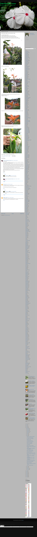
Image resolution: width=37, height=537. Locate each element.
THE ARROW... (28, 444)
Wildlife (26, 368)
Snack (26, 325)
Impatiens (26, 214)
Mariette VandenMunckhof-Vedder (7, 160)
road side (26, 310)
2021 (27, 426)
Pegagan (26, 272)
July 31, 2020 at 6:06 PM (10, 197)
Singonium (26, 324)
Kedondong (26, 230)
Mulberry (26, 255)
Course (26, 144)
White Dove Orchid (27, 366)
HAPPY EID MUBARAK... (30, 443)
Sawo (26, 321)
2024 (27, 424)
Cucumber (26, 148)
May (27, 435)
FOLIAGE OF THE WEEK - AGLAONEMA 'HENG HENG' (32, 418)
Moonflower (26, 250)
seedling (26, 323)
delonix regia (26, 154)
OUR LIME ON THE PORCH (30, 441)
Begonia (26, 85)
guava (26, 204)
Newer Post (3, 213)
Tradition (26, 347)
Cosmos (26, 142)
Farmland (26, 177)
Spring (26, 332)
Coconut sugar (27, 131)
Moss (26, 253)
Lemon (26, 236)
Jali (25, 218)
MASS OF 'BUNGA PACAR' (30, 465)
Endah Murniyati (7, 175)
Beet (26, 84)
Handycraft (26, 206)
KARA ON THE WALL (29, 462)
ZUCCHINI (26, 373)
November (28, 429)
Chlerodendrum (27, 120)
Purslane (26, 298)
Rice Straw (26, 308)
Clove (26, 125)
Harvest (26, 207)
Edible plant (26, 167)
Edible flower (26, 166)
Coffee (26, 133)
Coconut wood (27, 132)
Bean (26, 83)
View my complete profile (32, 34)
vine (25, 361)
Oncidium (26, 260)
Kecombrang (26, 229)
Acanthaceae (26, 52)
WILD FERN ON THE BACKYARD (31, 460)
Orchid (26, 261)
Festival (26, 182)
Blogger (23, 520)
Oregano (26, 262)
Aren (26, 65)
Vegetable (26, 355)
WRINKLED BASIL (31, 399)
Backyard (26, 74)
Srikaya (26, 333)
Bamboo (26, 77)
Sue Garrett (4, 184)
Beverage (26, 88)
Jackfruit (26, 217)
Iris (25, 215)
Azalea (26, 73)
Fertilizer (26, 181)
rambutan (26, 302)
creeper (26, 145)
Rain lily (26, 300)
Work (26, 370)
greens (26, 202)
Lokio (26, 239)
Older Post (22, 213)
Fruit (25, 190)
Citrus (26, 124)
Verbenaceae (27, 357)
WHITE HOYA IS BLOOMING (30, 445)
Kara (26, 226)
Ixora (26, 216)
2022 (27, 425)
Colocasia (26, 136)
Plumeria (26, 288)
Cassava (26, 107)
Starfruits (26, 334)
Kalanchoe (26, 224)
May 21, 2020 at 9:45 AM (15, 160)
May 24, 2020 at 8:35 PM (13, 191)
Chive (26, 118)
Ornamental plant (27, 263)
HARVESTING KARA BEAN (30, 461)
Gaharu (26, 192)
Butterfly (26, 99)
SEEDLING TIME (29, 439)
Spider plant (26, 331)
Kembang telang (27, 231)
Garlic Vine (26, 194)
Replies (5, 174)
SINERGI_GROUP (5, 197)
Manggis (26, 243)
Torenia (26, 344)
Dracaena (26, 159)
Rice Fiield (26, 307)
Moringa (26, 251)
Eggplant (26, 168)
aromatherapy (27, 66)
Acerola (26, 53)
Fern (26, 180)
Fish (25, 184)
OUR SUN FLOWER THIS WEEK (31, 436)
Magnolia (26, 242)
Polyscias (26, 289)
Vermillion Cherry (27, 358)
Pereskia (26, 277)
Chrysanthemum (27, 121)
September (28, 431)
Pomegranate (27, 290)
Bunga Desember (27, 97)
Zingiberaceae (27, 371)
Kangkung (26, 225)
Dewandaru (26, 156)
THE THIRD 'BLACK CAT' (30, 440)
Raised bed (26, 301)
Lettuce (26, 237)
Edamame (26, 165)
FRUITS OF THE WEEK (29, 442)
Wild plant (26, 367)
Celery (26, 111)
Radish (26, 299)
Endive (26, 170)
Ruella (26, 314)
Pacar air (26, 265)
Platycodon (26, 287)
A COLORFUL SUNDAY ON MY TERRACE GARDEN (32, 385)
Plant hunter (26, 285)
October (28, 430)
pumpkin (26, 296)
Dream (26, 160)
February (28, 468)
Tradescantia (26, 346)
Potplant (26, 295)
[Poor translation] (3, 525)
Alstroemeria (26, 59)
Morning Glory (27, 252)
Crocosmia (26, 147)
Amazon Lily (26, 62)
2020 (27, 427)
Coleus (26, 134)
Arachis (26, 64)
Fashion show (27, 178)
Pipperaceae (26, 284)
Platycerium (26, 286)
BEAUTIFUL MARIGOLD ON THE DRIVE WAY (32, 408)
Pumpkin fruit (26, 297)
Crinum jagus (27, 146)
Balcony (26, 76)
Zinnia (26, 372)
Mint (25, 249)
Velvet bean (26, 356)
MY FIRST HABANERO (31, 394)
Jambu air (26, 219)
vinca (26, 360)
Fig (25, 183)
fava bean (26, 179)
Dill (25, 158)
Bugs (26, 95)
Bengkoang (26, 86)
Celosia (26, 112)
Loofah (26, 241)
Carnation (26, 106)
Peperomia (26, 274)
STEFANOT (26, 335)
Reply (4, 172)
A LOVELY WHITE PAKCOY (30, 437)
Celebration (26, 110)
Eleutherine (26, 169)
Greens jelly (26, 203)
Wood (26, 369)
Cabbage (26, 100)
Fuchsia (26, 191)
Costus (26, 143)
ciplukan (26, 123)
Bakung (26, 75)
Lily (25, 238)
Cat (25, 108)
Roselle (26, 313)
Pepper (26, 275)
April (27, 466)
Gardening (26, 193)
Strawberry (26, 336)
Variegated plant (27, 354)
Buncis (26, 96)
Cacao (26, 101)
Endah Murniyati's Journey (8, 3)
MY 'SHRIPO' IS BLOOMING (30, 438)
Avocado (26, 72)
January (28, 469)
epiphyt (26, 172)
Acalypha (26, 51)
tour (25, 345)
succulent (26, 337)
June (27, 434)
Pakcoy (26, 266)
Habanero (26, 205)
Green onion (26, 201)
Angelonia (26, 63)
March (27, 467)
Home (13, 213)
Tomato (26, 343)
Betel (26, 87)
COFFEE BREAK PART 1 (32, 376)
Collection (26, 135)
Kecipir (26, 228)
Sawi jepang (26, 320)
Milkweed (26, 248)
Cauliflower (26, 109)
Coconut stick (27, 130)
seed (26, 322)
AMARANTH (26, 60)
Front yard (26, 189)
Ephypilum (26, 171)
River (26, 309)
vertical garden (27, 359)
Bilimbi (26, 89)
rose (25, 312)
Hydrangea (26, 213)
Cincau (26, 122)
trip (25, 349)
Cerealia (26, 113)
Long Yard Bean (27, 240)
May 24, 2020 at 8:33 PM (13, 175)
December (28, 428)
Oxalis (26, 264)
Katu (26, 227)
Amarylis (26, 61)
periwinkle (26, 278)
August (28, 432)
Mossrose (26, 254)
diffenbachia (26, 157)
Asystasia (26, 71)
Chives (26, 119)
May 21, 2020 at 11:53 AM (9, 184)
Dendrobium (26, 155)
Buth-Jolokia (26, 98)
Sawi (26, 319)
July (27, 433)
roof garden (26, 311)
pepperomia (26, 276)
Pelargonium (26, 273)
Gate (26, 195)
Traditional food (27, 348)
